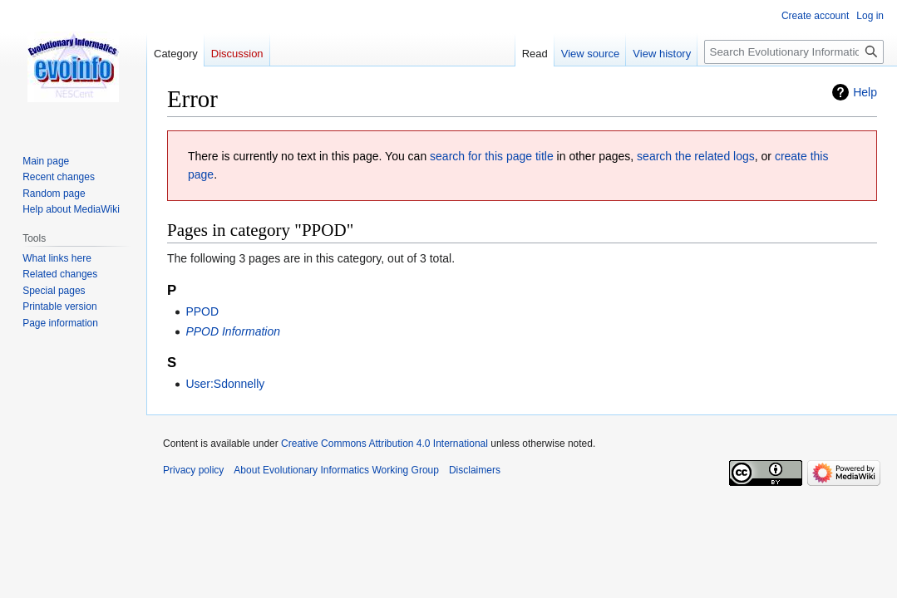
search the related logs (696, 156)
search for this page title (492, 156)
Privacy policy (193, 470)
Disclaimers (474, 470)
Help (865, 92)
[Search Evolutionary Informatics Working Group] (794, 52)
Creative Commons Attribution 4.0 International (384, 443)
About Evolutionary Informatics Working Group (336, 470)
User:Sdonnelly (224, 383)
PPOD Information (232, 331)
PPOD (202, 311)
